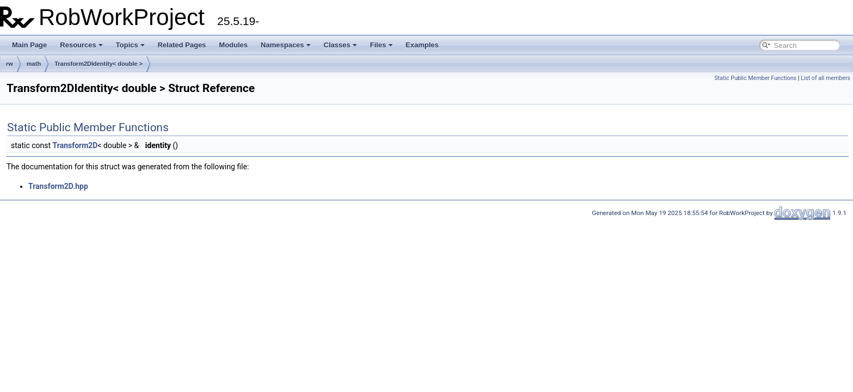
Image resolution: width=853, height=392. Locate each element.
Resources (81, 45)
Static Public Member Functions (755, 78)
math (34, 63)
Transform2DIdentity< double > (98, 63)
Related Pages (182, 45)
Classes (340, 45)
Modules (233, 45)
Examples (422, 45)
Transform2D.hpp (58, 186)
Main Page (29, 45)
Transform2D (75, 145)
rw (9, 63)
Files (381, 45)
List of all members (825, 78)
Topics (130, 45)
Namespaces (286, 45)
